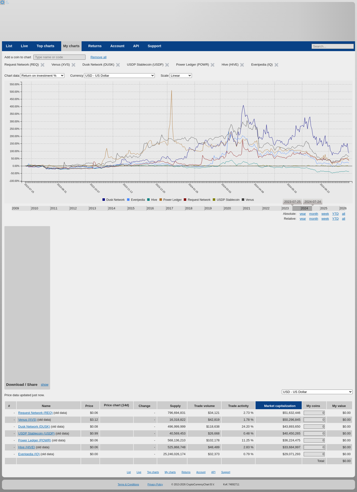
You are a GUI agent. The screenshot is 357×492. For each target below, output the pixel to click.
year (303, 214)
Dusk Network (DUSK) (34, 426)
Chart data (11, 75)
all (343, 214)
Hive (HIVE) (26, 447)
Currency (76, 75)
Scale (165, 75)
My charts (71, 46)
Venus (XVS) (27, 419)
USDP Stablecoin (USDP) (36, 433)
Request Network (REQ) (35, 413)
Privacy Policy (155, 484)
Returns (94, 46)
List (9, 46)
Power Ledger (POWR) (34, 440)
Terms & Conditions (128, 484)
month (313, 214)
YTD (335, 214)
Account (117, 46)
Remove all (98, 57)
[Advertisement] (27, 306)
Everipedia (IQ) (29, 454)
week (325, 214)
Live (24, 46)
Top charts (45, 46)
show (44, 384)
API (136, 46)
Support (154, 46)
